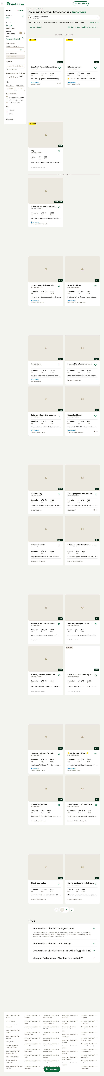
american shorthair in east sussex (51, 1016)
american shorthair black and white (13, 1052)
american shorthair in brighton (89, 1016)
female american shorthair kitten (12, 1046)
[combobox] (12, 144)
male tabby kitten (12, 1057)
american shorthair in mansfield (89, 1022)
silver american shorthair (11, 1061)
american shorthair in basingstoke (70, 1058)
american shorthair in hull (32, 1056)
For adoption (12, 69)
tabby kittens (10, 1042)
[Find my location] (21, 144)
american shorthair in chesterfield (51, 1045)
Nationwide (79, 47)
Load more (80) (17, 133)
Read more (94, 58)
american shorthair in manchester (32, 1028)
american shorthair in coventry (32, 1039)
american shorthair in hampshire (32, 1045)
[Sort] (83, 62)
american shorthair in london (32, 1016)
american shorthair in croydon (70, 1022)
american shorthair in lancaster (89, 1067)
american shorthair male (13, 1016)
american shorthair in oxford (70, 1064)
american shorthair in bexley (89, 1033)
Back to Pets (11, 50)
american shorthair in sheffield (32, 1067)
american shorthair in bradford (51, 1039)
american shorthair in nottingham (51, 1050)
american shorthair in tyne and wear (89, 1039)
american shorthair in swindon (51, 1062)
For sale (11, 64)
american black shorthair (11, 1026)
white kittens (11, 1021)
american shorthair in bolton (51, 1056)
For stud (11, 74)
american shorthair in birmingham (32, 1033)
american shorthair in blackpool (32, 1050)
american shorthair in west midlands (51, 1022)
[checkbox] (7, 96)
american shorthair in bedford (70, 1016)
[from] (11, 183)
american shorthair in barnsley (32, 1062)
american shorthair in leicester (70, 1035)
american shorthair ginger (13, 1031)
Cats (8, 55)
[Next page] (72, 857)
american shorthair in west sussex (89, 1028)
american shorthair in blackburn (51, 1028)
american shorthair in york (51, 1033)
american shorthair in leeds (70, 1047)
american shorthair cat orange (14, 1067)
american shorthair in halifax (70, 1052)
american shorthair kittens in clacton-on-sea (70, 1029)
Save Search (36, 62)
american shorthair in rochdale (89, 1062)
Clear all (20, 46)
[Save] (59, 103)
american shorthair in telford (70, 1041)
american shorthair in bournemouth (89, 1050)
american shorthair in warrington (89, 1056)
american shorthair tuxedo (13, 1037)
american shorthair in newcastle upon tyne (89, 1045)
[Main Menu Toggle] (2, 4)
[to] (22, 183)
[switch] (22, 82)
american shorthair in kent (32, 1022)
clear (21, 87)
